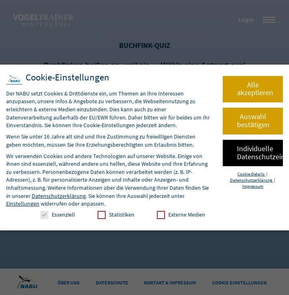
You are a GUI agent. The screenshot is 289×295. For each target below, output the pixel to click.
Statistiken (116, 215)
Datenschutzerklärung (59, 196)
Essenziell (57, 215)
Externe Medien (181, 215)
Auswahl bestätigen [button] (253, 120)
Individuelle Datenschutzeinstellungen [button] (260, 152)
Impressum (252, 186)
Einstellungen (22, 203)
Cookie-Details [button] (251, 174)
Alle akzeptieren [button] (255, 89)
